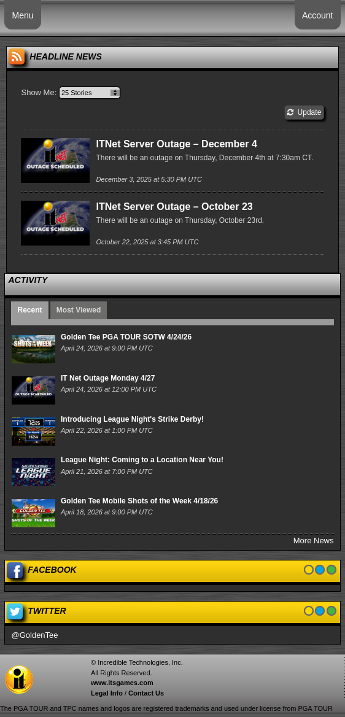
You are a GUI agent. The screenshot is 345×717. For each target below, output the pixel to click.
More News (313, 540)
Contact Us (146, 693)
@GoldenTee (34, 635)
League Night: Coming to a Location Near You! (142, 459)
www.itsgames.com (122, 682)
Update (304, 112)
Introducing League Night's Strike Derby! (132, 419)
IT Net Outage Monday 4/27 (108, 378)
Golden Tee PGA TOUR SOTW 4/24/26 (126, 337)
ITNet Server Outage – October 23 (174, 206)
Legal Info (107, 693)
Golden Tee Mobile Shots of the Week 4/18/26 (139, 501)
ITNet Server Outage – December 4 (176, 144)
